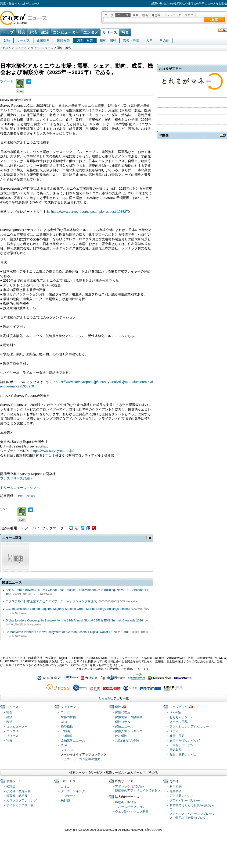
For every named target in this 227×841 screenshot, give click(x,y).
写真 (125, 32)
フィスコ (67, 750)
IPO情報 (66, 736)
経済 (33, 32)
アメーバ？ (30, 528)
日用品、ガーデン (181, 745)
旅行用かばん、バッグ (184, 740)
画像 (135, 15)
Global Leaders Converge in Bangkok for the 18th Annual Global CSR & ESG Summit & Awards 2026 (74, 620)
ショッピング (172, 15)
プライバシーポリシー (184, 800)
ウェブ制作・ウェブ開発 (131, 811)
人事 (149, 40)
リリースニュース (42, 48)
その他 (164, 40)
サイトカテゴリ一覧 (20, 805)
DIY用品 (175, 712)
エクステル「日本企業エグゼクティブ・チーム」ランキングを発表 (51, 601)
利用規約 (175, 786)
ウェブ (109, 15)
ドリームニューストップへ (20, 488)
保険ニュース (124, 726)
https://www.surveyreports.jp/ (53, 451)
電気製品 (175, 750)
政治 (45, 32)
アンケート (68, 796)
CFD (64, 722)
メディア (175, 731)
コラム (65, 712)
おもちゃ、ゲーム (181, 717)
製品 (7, 40)
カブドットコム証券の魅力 (82, 759)
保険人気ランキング (128, 731)
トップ (8, 32)
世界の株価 (68, 717)
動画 (145, 15)
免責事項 (175, 791)
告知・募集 (131, 40)
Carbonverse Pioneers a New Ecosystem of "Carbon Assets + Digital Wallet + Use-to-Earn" (67, 632)
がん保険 (121, 736)
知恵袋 (156, 15)
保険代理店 (122, 712)
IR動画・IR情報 (125, 802)
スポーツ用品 (178, 722)
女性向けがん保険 (127, 740)
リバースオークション (130, 807)
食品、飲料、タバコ (183, 754)
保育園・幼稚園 (17, 796)
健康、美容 (177, 736)
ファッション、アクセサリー (189, 726)
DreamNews (26, 496)
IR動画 (65, 731)
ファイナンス (70, 707)
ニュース (123, 15)
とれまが (5, 48)
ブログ (189, 15)
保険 (118, 707)
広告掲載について (181, 796)
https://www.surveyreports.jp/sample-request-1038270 (90, 211)
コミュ (65, 786)
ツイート (6, 81)
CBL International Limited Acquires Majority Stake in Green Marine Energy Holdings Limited (68, 608)
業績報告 (63, 40)
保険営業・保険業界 (128, 717)
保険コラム (122, 722)
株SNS (65, 800)
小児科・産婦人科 (18, 791)
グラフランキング (73, 791)
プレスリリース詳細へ (16, 478)
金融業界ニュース (73, 740)
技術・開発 (108, 40)
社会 (21, 32)
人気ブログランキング (21, 800)
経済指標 (67, 726)
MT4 (64, 745)
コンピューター (66, 32)
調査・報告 (85, 40)
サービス (23, 40)
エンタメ (90, 32)
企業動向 (43, 40)
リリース (109, 32)
